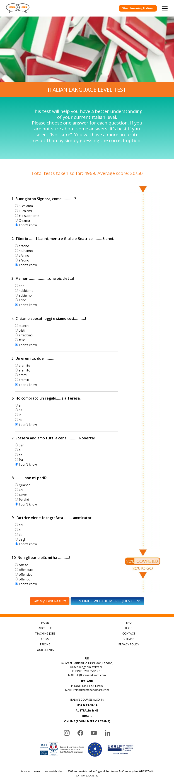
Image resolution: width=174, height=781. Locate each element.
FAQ (129, 623)
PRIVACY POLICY (128, 644)
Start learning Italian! (138, 8)
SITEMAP (128, 639)
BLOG (129, 628)
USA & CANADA (87, 705)
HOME (45, 623)
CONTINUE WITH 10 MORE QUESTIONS (107, 601)
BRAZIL (87, 716)
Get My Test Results (50, 601)
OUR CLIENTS (45, 650)
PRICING (45, 644)
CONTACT (128, 633)
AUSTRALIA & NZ (87, 710)
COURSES (45, 639)
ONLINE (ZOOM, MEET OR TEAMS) (87, 721)
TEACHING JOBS (45, 633)
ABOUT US (45, 628)
